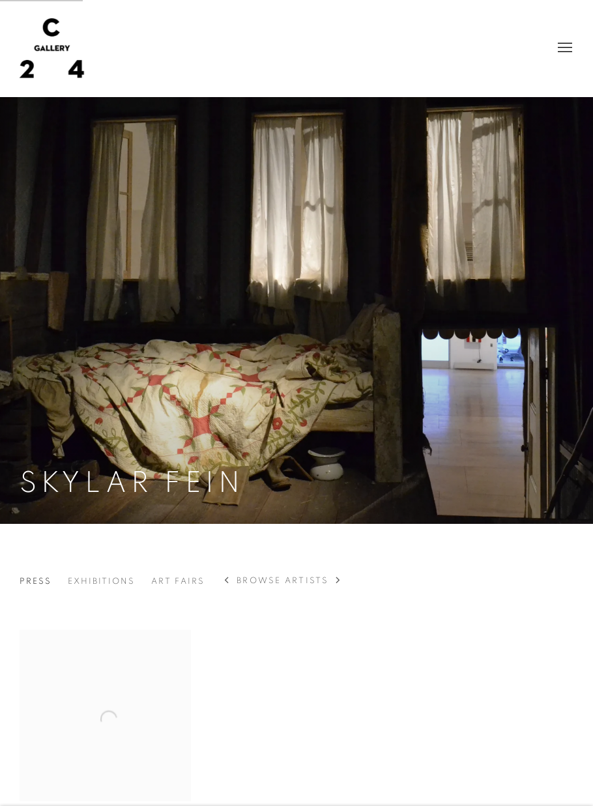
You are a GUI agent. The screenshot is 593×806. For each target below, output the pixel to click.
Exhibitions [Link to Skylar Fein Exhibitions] (101, 581)
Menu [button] (563, 48)
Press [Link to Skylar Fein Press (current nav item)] (35, 581)
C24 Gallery (52, 48)
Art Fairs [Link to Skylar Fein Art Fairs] (178, 581)
